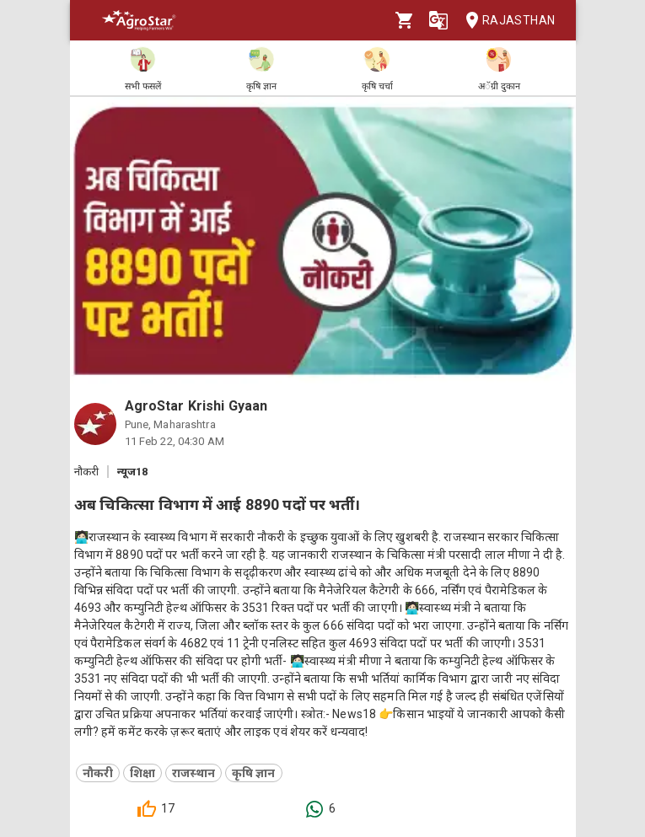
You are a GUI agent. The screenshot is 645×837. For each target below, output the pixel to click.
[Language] (438, 20)
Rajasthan (505, 20)
